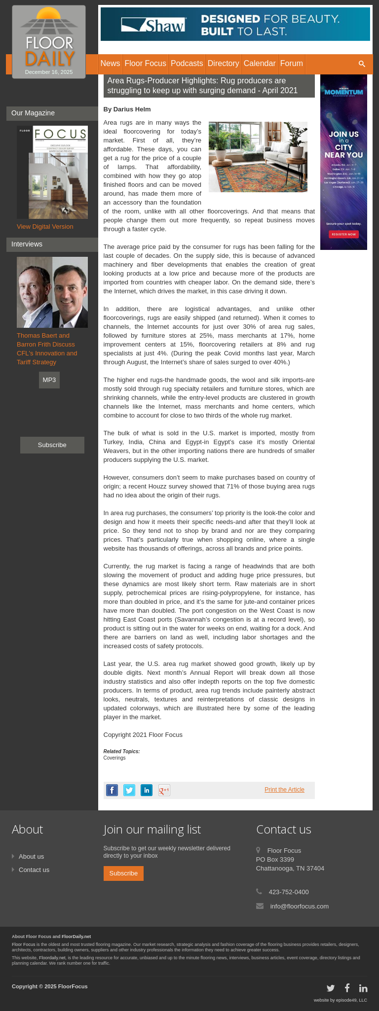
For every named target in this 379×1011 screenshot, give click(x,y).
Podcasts (187, 63)
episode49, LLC (351, 1000)
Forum (291, 63)
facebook (112, 790)
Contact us (34, 869)
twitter (129, 790)
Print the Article (284, 789)
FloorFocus (73, 986)
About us (31, 856)
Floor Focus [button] (145, 63)
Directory (223, 63)
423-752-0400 (289, 892)
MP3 (49, 379)
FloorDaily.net (76, 936)
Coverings (115, 758)
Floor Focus (24, 944)
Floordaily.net (52, 957)
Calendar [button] (260, 63)
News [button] (110, 63)
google (164, 790)
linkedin (146, 790)
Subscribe (52, 445)
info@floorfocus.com (299, 906)
